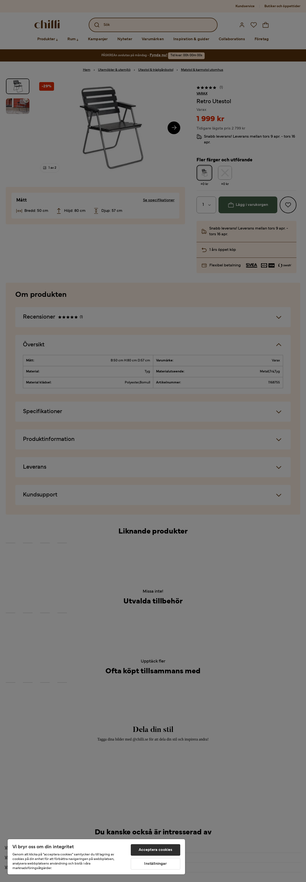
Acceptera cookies (156, 850)
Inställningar (155, 863)
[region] (96, 856)
